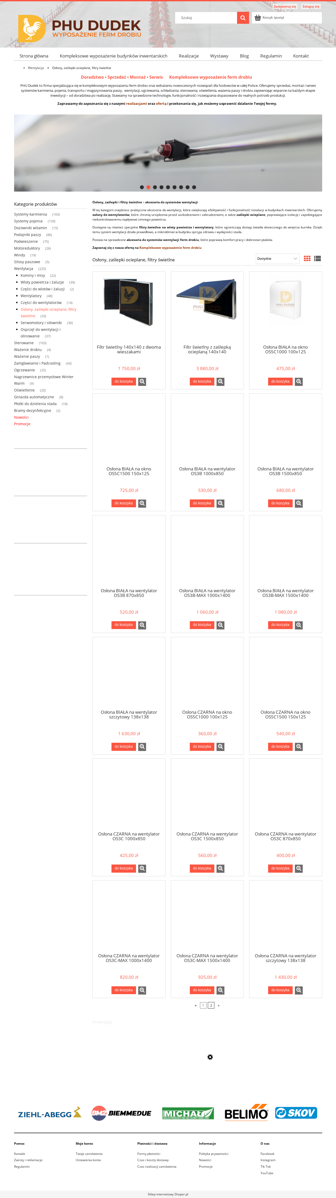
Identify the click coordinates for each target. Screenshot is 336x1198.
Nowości (21, 417)
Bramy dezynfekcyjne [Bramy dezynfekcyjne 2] (32, 410)
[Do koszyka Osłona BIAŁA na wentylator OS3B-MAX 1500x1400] (280, 625)
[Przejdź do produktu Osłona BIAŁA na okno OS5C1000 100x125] (285, 307)
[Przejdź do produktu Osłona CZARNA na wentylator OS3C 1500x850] (207, 794)
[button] (142, 382)
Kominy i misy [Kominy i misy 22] (33, 275)
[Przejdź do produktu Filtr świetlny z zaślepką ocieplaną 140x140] (207, 307)
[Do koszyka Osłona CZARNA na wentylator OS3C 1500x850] (202, 868)
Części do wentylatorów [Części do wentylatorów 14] (41, 302)
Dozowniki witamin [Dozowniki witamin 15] (30, 227)
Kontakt (19, 1153)
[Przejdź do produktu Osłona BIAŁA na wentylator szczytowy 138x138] (129, 673)
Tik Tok (266, 1166)
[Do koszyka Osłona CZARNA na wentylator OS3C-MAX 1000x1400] (123, 990)
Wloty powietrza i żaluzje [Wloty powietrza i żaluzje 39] (42, 282)
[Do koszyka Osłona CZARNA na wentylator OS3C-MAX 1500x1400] (202, 990)
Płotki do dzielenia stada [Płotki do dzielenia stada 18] (35, 403)
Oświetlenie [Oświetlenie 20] (24, 390)
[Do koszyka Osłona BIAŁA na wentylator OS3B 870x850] (123, 625)
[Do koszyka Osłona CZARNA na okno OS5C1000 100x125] (202, 747)
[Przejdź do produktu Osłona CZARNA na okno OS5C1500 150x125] (285, 673)
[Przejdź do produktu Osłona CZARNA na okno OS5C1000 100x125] (207, 673)
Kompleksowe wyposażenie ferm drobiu (210, 77)
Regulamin (22, 1166)
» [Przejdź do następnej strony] (219, 1005)
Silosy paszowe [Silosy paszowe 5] (27, 261)
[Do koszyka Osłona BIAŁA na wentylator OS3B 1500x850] (280, 503)
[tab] (142, 187)
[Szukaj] (243, 18)
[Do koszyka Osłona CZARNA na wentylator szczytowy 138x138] (280, 990)
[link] (168, 153)
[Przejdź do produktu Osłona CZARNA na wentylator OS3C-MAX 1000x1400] (129, 916)
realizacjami (136, 103)
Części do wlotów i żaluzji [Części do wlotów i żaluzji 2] (43, 288)
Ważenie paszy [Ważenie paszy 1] (27, 356)
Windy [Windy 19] (19, 254)
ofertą (161, 103)
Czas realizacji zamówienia (156, 1166)
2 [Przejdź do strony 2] (211, 1005)
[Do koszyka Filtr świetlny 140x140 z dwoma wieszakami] (123, 381)
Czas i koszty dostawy (153, 1160)
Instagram (268, 1160)
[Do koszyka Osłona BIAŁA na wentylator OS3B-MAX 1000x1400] (202, 625)
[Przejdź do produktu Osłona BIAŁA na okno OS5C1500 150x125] (129, 429)
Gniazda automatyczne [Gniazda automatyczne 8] (34, 396)
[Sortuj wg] (277, 259)
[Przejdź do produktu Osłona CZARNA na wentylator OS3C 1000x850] (129, 794)
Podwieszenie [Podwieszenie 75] (26, 241)
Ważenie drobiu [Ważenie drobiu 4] (28, 349)
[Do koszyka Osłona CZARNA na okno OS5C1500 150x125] (280, 747)
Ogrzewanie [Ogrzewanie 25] (24, 369)
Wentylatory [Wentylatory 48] (31, 295)
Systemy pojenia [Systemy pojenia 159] (28, 220)
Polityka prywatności (213, 1153)
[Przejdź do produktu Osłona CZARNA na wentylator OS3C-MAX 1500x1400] (207, 916)
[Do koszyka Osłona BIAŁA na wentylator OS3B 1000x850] (202, 503)
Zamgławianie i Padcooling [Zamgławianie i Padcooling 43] (37, 363)
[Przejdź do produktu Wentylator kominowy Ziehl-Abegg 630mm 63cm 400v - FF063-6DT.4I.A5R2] (207, 1080)
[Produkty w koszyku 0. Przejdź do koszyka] (269, 17)
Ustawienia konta (88, 1160)
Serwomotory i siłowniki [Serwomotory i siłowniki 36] (41, 322)
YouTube (267, 1173)
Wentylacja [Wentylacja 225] (23, 268)
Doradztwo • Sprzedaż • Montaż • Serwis (125, 77)
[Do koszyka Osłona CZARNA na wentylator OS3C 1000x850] (123, 868)
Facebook (267, 1153)
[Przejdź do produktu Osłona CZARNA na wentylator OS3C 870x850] (285, 794)
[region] (168, 153)
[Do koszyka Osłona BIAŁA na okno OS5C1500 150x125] (123, 503)
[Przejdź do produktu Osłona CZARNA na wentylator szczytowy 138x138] (285, 916)
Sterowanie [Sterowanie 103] (24, 342)
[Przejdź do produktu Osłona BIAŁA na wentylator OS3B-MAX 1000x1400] (207, 551)
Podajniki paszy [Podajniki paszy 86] (27, 234)
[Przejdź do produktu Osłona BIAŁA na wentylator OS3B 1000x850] (207, 429)
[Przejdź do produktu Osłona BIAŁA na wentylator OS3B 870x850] (129, 551)
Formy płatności (148, 1153)
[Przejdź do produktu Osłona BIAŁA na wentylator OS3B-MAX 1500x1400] (285, 551)
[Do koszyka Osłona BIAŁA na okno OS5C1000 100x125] (280, 381)
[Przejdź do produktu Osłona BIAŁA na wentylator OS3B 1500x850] (285, 429)
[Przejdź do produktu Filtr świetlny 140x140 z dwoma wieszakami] (129, 307)
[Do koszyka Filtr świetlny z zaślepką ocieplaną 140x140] (202, 381)
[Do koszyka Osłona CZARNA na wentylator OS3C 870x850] (280, 868)
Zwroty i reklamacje (28, 1160)
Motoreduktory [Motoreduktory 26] (27, 248)
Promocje (22, 423)
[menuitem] (34, 55)
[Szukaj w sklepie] (207, 18)
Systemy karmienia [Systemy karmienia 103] (30, 214)
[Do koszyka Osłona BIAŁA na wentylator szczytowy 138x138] (123, 747)
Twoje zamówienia (89, 1153)
